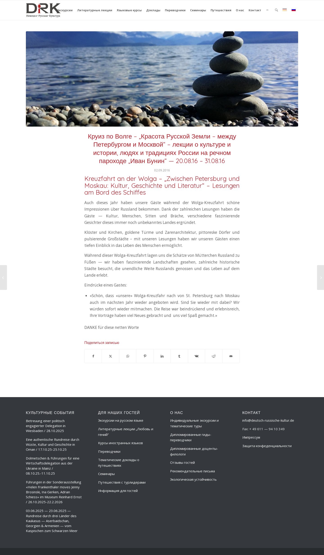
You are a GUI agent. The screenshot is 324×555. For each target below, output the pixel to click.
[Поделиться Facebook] (93, 356)
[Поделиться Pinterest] (144, 356)
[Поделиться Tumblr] (179, 356)
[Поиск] (276, 10)
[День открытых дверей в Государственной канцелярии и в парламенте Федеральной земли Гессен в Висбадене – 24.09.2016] (320, 277)
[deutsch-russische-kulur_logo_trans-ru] (43, 10)
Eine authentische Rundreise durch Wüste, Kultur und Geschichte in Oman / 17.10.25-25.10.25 (52, 444)
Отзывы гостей (182, 462)
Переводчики (109, 451)
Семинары (106, 473)
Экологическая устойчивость (193, 479)
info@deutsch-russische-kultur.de (268, 420)
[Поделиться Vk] (196, 356)
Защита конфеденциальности (267, 446)
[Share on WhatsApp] (127, 356)
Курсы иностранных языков (120, 443)
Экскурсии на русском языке (120, 420)
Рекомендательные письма (192, 471)
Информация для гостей (118, 490)
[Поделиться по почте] (231, 356)
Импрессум (251, 437)
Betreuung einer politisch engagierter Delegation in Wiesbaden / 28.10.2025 (45, 426)
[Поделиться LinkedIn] (162, 356)
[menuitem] (65, 10)
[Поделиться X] (110, 356)
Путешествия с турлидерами (122, 482)
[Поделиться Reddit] (213, 356)
